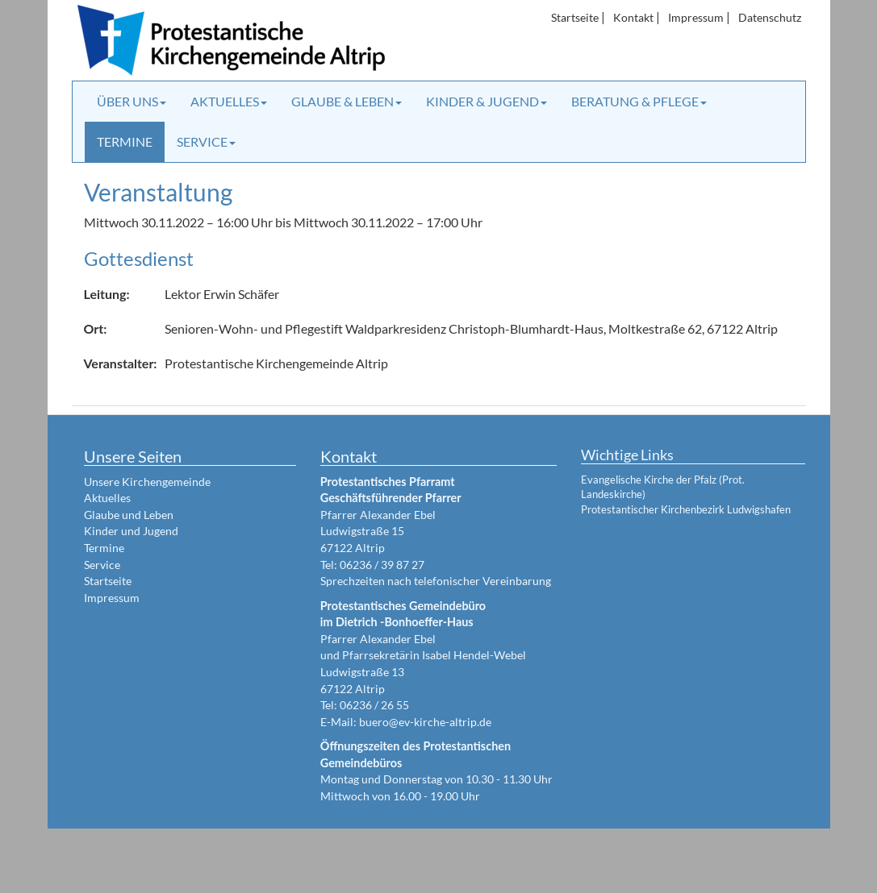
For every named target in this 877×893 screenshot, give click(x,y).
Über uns (131, 101)
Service (206, 141)
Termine (124, 141)
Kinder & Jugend (486, 101)
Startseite (575, 17)
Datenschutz (769, 17)
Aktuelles (228, 101)
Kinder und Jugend (131, 531)
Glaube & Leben (346, 101)
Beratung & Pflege (639, 101)
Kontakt (633, 17)
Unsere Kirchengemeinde (147, 481)
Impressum (696, 17)
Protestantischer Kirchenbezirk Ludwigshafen (686, 509)
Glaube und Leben (128, 514)
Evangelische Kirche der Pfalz (648, 479)
